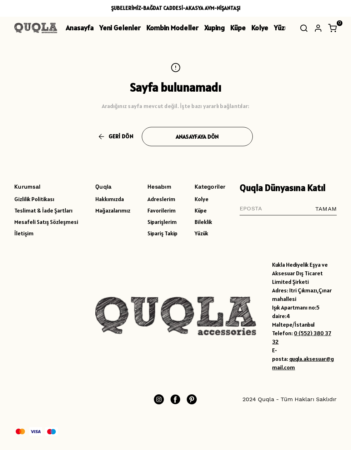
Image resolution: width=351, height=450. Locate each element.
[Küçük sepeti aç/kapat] (332, 28)
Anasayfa (80, 27)
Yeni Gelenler (120, 27)
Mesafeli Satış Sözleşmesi (46, 221)
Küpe (238, 27)
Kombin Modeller (172, 27)
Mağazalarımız (112, 210)
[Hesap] (318, 28)
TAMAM (326, 208)
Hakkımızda (109, 199)
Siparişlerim (162, 221)
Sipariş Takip (162, 233)
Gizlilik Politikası (34, 199)
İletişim (24, 233)
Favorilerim (161, 210)
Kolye (259, 27)
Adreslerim (161, 199)
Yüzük (283, 27)
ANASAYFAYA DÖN (197, 136)
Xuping (214, 27)
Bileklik (203, 221)
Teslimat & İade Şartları (43, 210)
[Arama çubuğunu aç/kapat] (304, 28)
